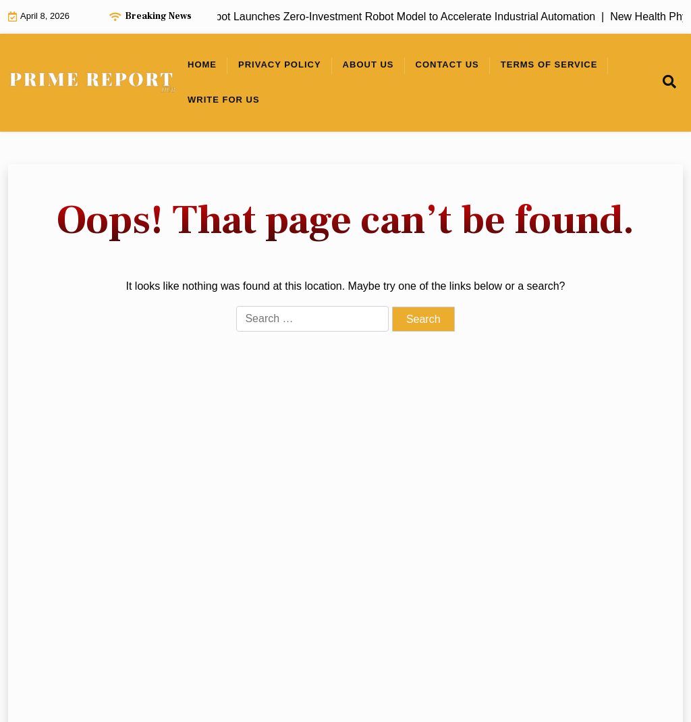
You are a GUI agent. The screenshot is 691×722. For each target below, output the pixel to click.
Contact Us (447, 64)
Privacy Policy (279, 64)
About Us (368, 64)
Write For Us (224, 100)
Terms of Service (549, 64)
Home (202, 64)
